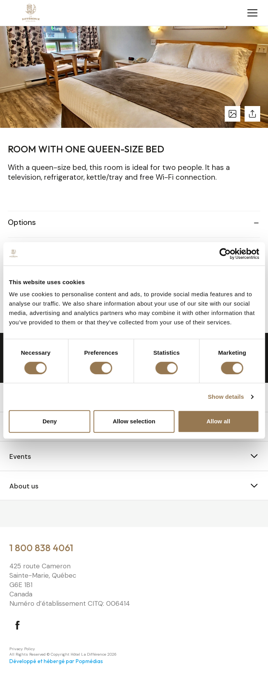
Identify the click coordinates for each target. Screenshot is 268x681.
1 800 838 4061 (41, 548)
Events (20, 456)
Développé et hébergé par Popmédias (56, 661)
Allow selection (134, 421)
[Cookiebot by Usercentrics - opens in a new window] (225, 254)
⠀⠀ (14, 514)
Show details (226, 396)
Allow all (218, 421)
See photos (232, 114)
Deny (50, 421)
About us (24, 486)
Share (252, 114)
